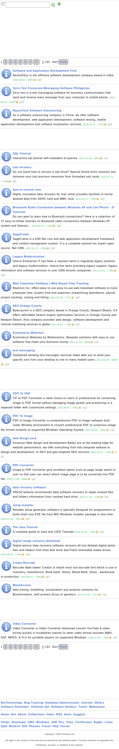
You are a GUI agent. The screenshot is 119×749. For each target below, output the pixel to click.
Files (69, 722)
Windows (42, 722)
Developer (19, 722)
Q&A (4, 726)
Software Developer (15, 706)
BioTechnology (11, 702)
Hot (13, 714)
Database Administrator (62, 702)
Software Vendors (64, 706)
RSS (59, 714)
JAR (54, 722)
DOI (24, 726)
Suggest (79, 714)
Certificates (83, 722)
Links (109, 722)
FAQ (55, 726)
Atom (68, 714)
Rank (63, 61)
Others (99, 702)
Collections (36, 714)
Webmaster (97, 706)
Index (50, 714)
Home (5, 714)
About (22, 714)
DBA (31, 722)
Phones (34, 726)
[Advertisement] (59, 33)
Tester (5, 722)
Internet (87, 702)
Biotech (14, 726)
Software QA (40, 706)
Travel (82, 706)
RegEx (98, 722)
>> (36, 61)
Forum (65, 726)
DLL (62, 722)
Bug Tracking (33, 702)
